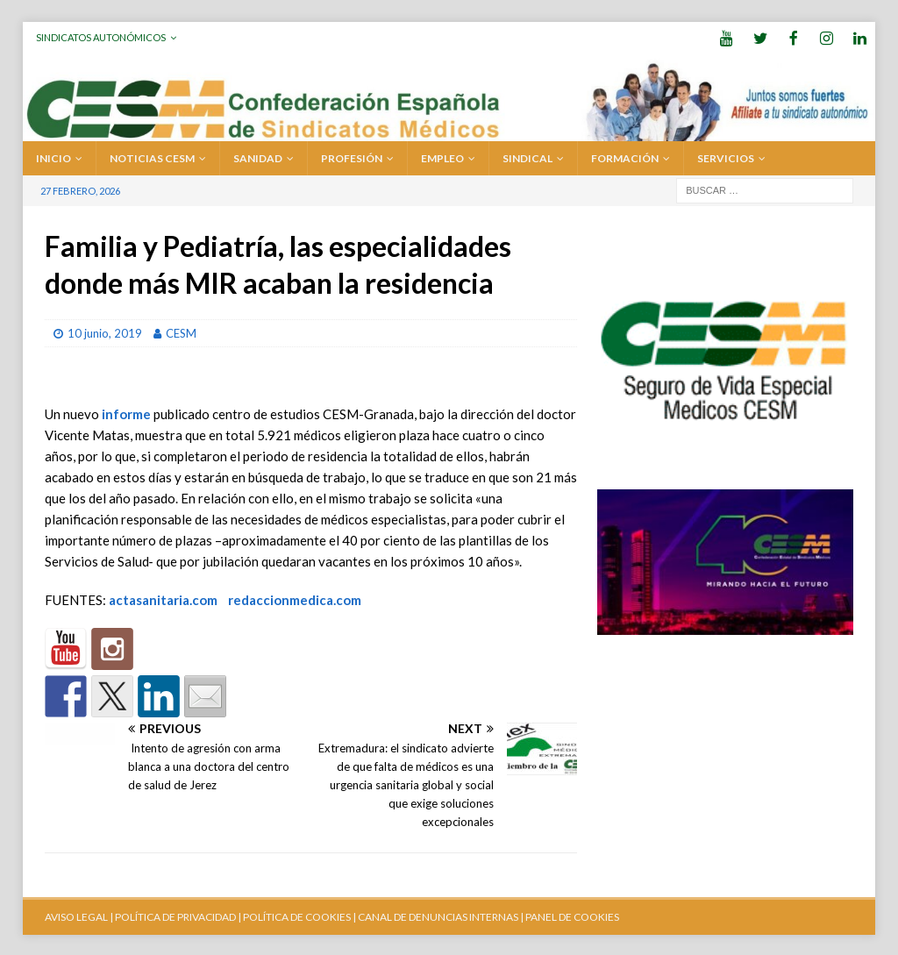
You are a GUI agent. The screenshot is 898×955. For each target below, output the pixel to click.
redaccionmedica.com (294, 598)
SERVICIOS (725, 156)
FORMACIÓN (625, 156)
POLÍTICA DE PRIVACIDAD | (178, 915)
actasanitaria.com (163, 598)
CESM (181, 331)
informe (126, 412)
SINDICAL (527, 156)
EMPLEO (442, 156)
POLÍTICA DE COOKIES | (299, 915)
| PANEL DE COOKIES (568, 915)
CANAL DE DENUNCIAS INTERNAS (437, 915)
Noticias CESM (152, 156)
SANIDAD (257, 156)
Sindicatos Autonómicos (101, 37)
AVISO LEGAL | (79, 915)
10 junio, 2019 (105, 331)
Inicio (53, 156)
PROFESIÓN (351, 156)
